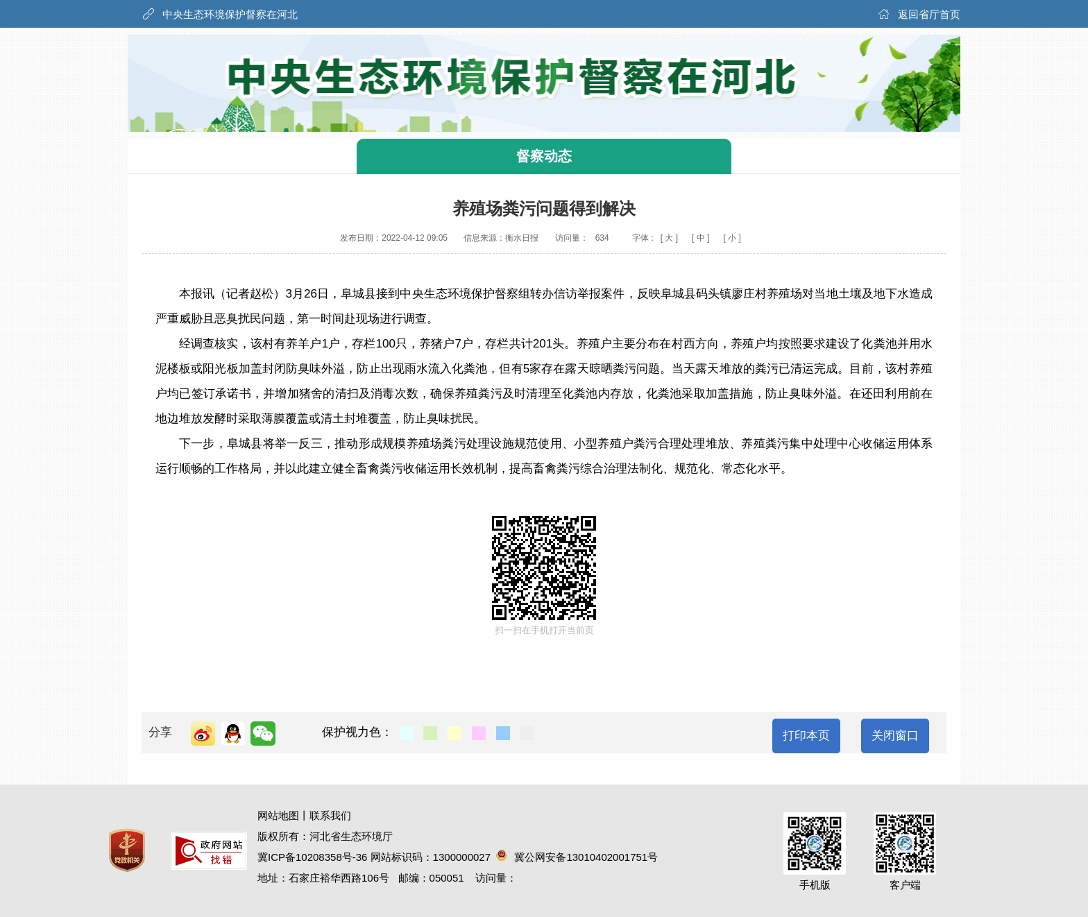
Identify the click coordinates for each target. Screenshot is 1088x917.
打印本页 (806, 735)
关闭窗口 (895, 735)
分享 (160, 732)
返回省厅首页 (929, 14)
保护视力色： (357, 732)
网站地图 (278, 815)
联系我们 (330, 815)
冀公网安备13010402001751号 (577, 856)
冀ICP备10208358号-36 (312, 857)
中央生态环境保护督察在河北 (230, 14)
